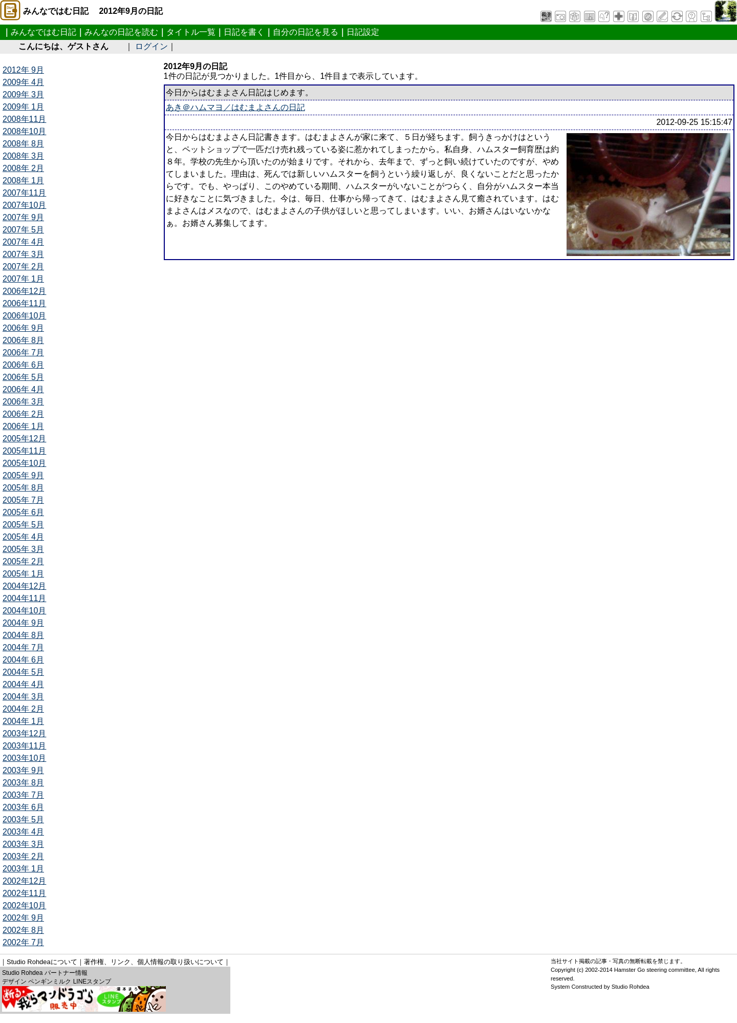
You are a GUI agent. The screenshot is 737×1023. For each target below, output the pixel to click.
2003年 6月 (23, 807)
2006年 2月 (23, 414)
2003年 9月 (23, 770)
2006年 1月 (23, 426)
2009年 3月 (23, 94)
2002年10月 (24, 905)
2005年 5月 (23, 524)
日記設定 (362, 32)
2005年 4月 (23, 536)
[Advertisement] (320, 283)
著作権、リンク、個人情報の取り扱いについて (154, 962)
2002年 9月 (23, 917)
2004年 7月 (23, 647)
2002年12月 (24, 881)
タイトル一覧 (190, 32)
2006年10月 (24, 315)
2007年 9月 (23, 217)
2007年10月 (24, 205)
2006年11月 (24, 303)
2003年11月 (24, 745)
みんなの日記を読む (121, 32)
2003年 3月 (23, 844)
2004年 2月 (23, 709)
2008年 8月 (23, 143)
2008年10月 (24, 131)
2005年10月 (24, 463)
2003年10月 (24, 758)
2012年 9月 (23, 70)
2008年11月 (24, 119)
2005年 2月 (23, 561)
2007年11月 (24, 192)
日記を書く (244, 32)
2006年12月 (24, 291)
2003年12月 (24, 733)
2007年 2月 (23, 266)
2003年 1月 (23, 868)
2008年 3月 (23, 156)
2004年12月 (24, 586)
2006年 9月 (23, 328)
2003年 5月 (23, 819)
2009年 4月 (23, 82)
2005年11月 (24, 450)
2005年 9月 (23, 475)
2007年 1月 (23, 278)
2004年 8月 (23, 635)
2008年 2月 (23, 168)
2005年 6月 (23, 512)
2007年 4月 (23, 242)
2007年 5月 (23, 229)
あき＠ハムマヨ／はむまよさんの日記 (235, 107)
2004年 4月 (23, 684)
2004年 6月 (23, 659)
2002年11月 (24, 893)
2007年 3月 (23, 254)
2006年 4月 (23, 389)
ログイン (151, 46)
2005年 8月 (23, 487)
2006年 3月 (23, 401)
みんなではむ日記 (43, 32)
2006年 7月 (23, 352)
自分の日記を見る (305, 32)
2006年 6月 (23, 364)
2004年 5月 (23, 672)
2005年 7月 (23, 500)
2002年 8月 (23, 930)
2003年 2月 (23, 856)
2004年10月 (24, 610)
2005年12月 (24, 438)
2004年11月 (24, 598)
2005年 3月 (23, 549)
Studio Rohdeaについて (42, 962)
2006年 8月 (23, 340)
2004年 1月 (23, 721)
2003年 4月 (23, 831)
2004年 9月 (23, 623)
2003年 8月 (23, 782)
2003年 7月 (23, 795)
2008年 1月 (23, 180)
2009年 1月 (23, 106)
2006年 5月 (23, 377)
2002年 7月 (23, 942)
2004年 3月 (23, 696)
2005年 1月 (23, 573)
